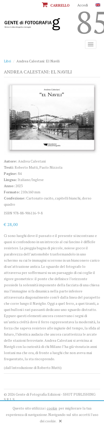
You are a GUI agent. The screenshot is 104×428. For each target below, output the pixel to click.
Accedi (82, 5)
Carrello (56, 5)
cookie (52, 408)
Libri (7, 61)
